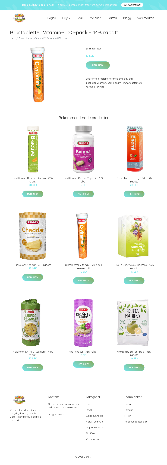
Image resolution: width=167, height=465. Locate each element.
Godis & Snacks (94, 418)
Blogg (127, 19)
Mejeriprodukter (95, 430)
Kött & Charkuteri (95, 424)
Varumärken (145, 19)
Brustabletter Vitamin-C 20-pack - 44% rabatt (83, 269)
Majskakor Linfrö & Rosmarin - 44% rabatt (33, 356)
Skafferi (112, 19)
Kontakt (128, 412)
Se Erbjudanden (132, 5)
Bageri (51, 19)
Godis (80, 19)
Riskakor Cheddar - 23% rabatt (33, 267)
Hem (12, 40)
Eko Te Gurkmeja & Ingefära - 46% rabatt (134, 269)
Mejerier (95, 19)
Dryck (66, 19)
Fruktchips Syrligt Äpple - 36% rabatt (134, 356)
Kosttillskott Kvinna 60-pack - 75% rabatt (83, 182)
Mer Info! (97, 67)
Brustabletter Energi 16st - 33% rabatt (134, 182)
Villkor (127, 418)
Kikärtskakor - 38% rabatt (83, 354)
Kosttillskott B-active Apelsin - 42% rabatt (33, 182)
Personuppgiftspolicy (136, 424)
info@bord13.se (56, 417)
